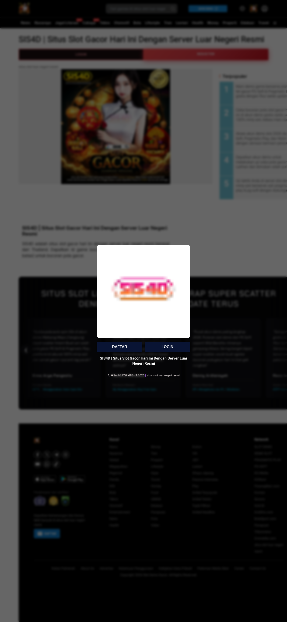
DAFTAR (119, 347)
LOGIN (167, 347)
